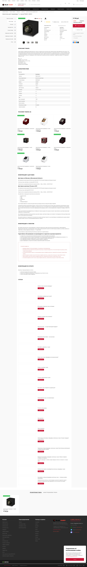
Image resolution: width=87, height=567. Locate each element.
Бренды (36, 541)
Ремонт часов (37, 539)
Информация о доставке (10, 33)
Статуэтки (4, 546)
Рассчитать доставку (77, 36)
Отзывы (37, 0)
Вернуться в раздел (11, 18)
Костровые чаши (5, 541)
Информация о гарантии (10, 36)
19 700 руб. (5, 511)
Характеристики (12, 27)
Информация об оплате (11, 39)
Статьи (20, 0)
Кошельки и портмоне (6, 543)
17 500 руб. (26, 132)
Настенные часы (5, 526)
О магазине (4, 0)
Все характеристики (62, 25)
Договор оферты (56, 531)
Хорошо (74, 559)
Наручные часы (5, 522)
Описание (13, 24)
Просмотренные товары (36, 492)
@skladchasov (78, 530)
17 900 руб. (26, 151)
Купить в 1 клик (79, 29)
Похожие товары (12, 30)
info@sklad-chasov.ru (78, 523)
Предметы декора (5, 531)
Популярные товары (22, 524)
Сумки (3, 552)
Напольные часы (5, 524)
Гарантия (33, 0)
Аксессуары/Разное (5, 537)
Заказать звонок (21, 5)
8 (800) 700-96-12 (22, 4)
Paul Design (62, 27)
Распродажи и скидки (22, 526)
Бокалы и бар (4, 533)
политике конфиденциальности (71, 556)
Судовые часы (4, 550)
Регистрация (82, 0)
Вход (77, 0)
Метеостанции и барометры (7, 535)
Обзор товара (12, 21)
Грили (3, 539)
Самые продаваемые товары (50, 492)
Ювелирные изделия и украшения (8, 556)
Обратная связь (6, 565)
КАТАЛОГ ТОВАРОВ (6, 9)
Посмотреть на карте (57, 529)
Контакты (28, 0)
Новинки (20, 522)
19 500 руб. (44, 151)
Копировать (82, 20)
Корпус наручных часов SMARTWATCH (8, 554)
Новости (8, 0)
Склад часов (77, 532)
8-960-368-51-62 (79, 527)
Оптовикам (24, 0)
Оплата (17, 0)
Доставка (12, 0)
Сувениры (4, 548)
